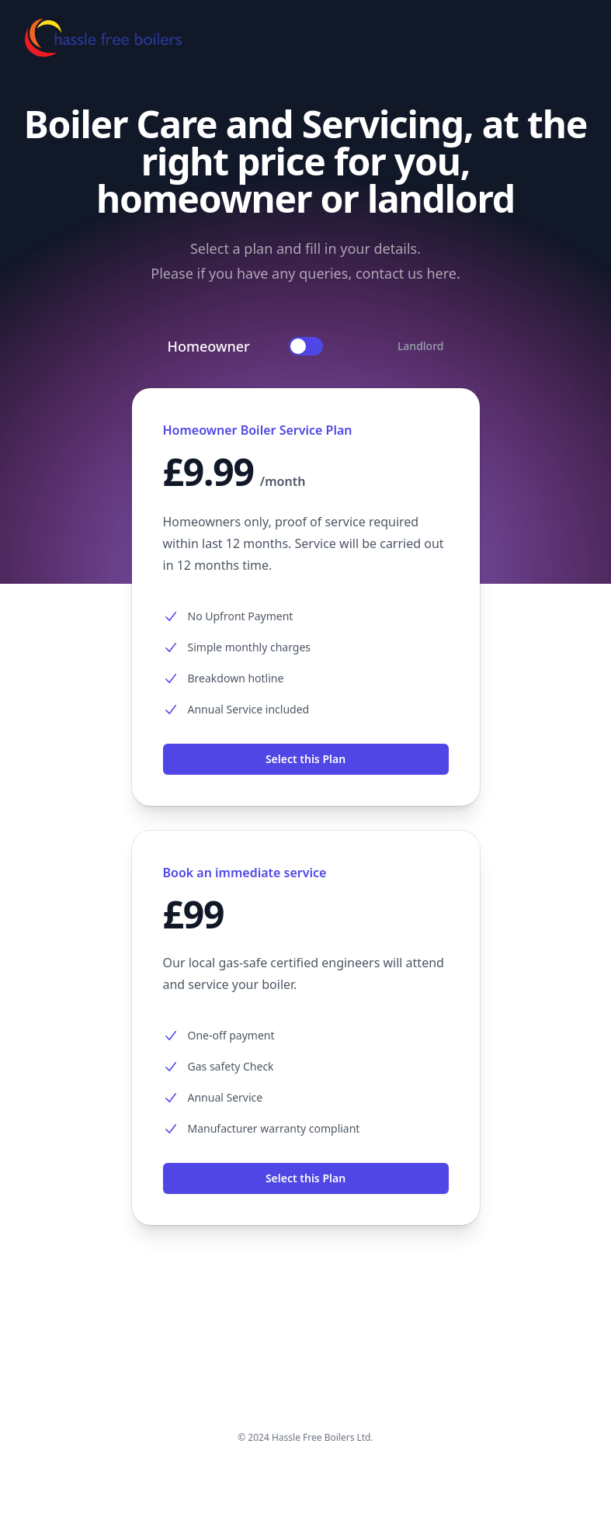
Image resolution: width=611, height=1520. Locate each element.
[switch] (306, 346)
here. (443, 273)
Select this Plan (305, 758)
